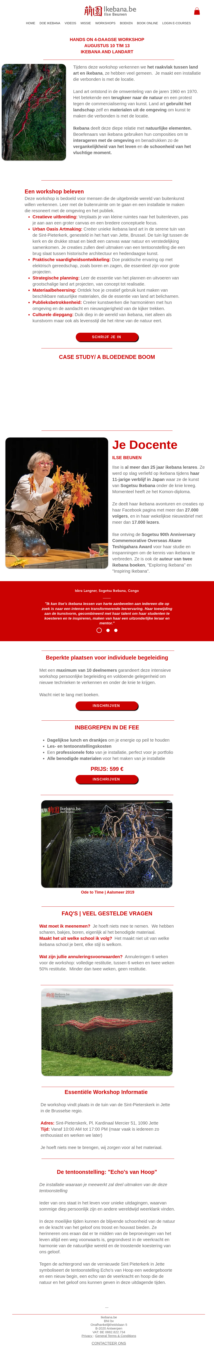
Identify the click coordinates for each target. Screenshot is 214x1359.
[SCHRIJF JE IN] (107, 337)
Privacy (87, 1336)
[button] (197, 11)
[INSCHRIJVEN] (107, 705)
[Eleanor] (115, 630)
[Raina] (108, 630)
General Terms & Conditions (115, 1336)
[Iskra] (99, 630)
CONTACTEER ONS (109, 1343)
